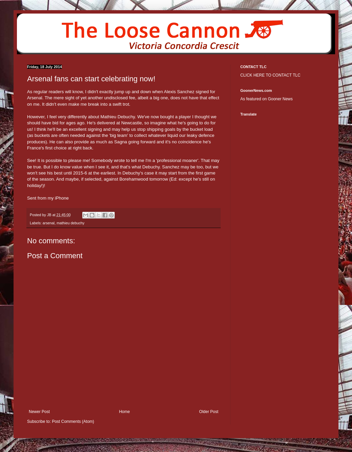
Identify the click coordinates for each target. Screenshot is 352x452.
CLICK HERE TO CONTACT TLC (270, 75)
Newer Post (39, 411)
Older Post (208, 411)
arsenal (48, 223)
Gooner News (280, 99)
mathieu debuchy (70, 223)
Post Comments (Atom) (73, 421)
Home (124, 411)
